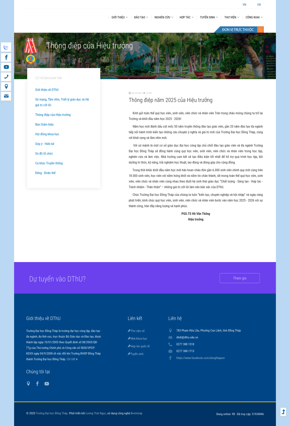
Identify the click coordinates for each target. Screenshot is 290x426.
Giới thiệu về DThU (46, 90)
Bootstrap (136, 413)
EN (259, 4)
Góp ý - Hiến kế (44, 144)
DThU (63, 16)
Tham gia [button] (235, 278)
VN (244, 4)
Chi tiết (71, 359)
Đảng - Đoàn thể (45, 173)
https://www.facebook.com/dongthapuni (200, 358)
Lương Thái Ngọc (96, 413)
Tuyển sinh (135, 354)
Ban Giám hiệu (44, 124)
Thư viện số (136, 331)
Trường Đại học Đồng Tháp (52, 413)
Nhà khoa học (137, 338)
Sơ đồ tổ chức (44, 153)
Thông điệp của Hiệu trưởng (53, 115)
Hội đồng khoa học (47, 134)
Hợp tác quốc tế (139, 346)
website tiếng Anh (5, 47)
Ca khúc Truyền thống (49, 163)
